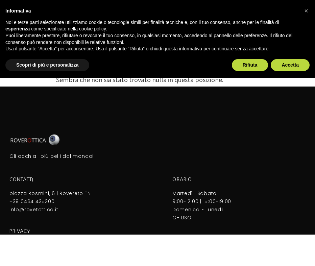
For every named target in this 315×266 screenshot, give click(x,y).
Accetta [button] (290, 65)
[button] (306, 10)
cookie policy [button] (92, 28)
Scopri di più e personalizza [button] (47, 65)
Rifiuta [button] (250, 65)
